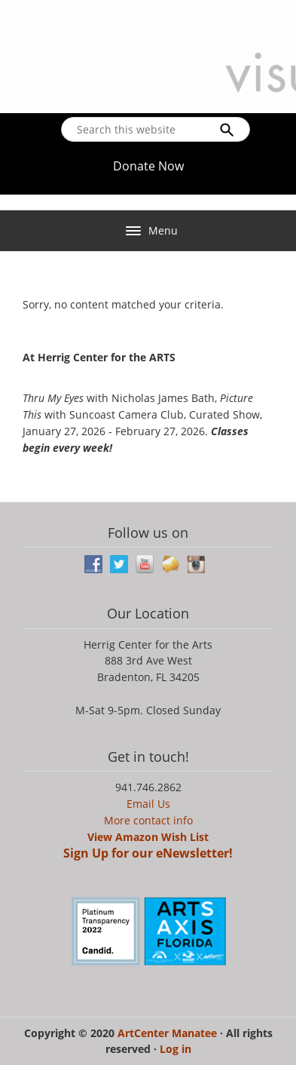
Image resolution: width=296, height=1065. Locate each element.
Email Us (148, 803)
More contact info (148, 820)
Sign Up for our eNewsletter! (148, 853)
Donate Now (148, 166)
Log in (175, 1049)
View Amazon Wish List (148, 837)
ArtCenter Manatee (168, 1033)
